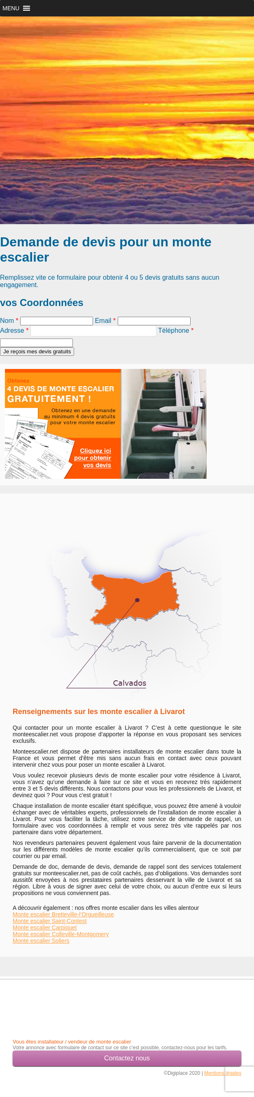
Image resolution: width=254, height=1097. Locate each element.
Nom (9, 320)
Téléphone (175, 330)
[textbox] (93, 330)
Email (105, 320)
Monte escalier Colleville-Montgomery (61, 934)
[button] (10, 8)
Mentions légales (222, 1073)
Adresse (14, 330)
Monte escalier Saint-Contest (50, 921)
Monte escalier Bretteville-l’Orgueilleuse (63, 914)
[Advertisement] (61, 1001)
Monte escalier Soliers (41, 940)
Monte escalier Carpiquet (45, 927)
